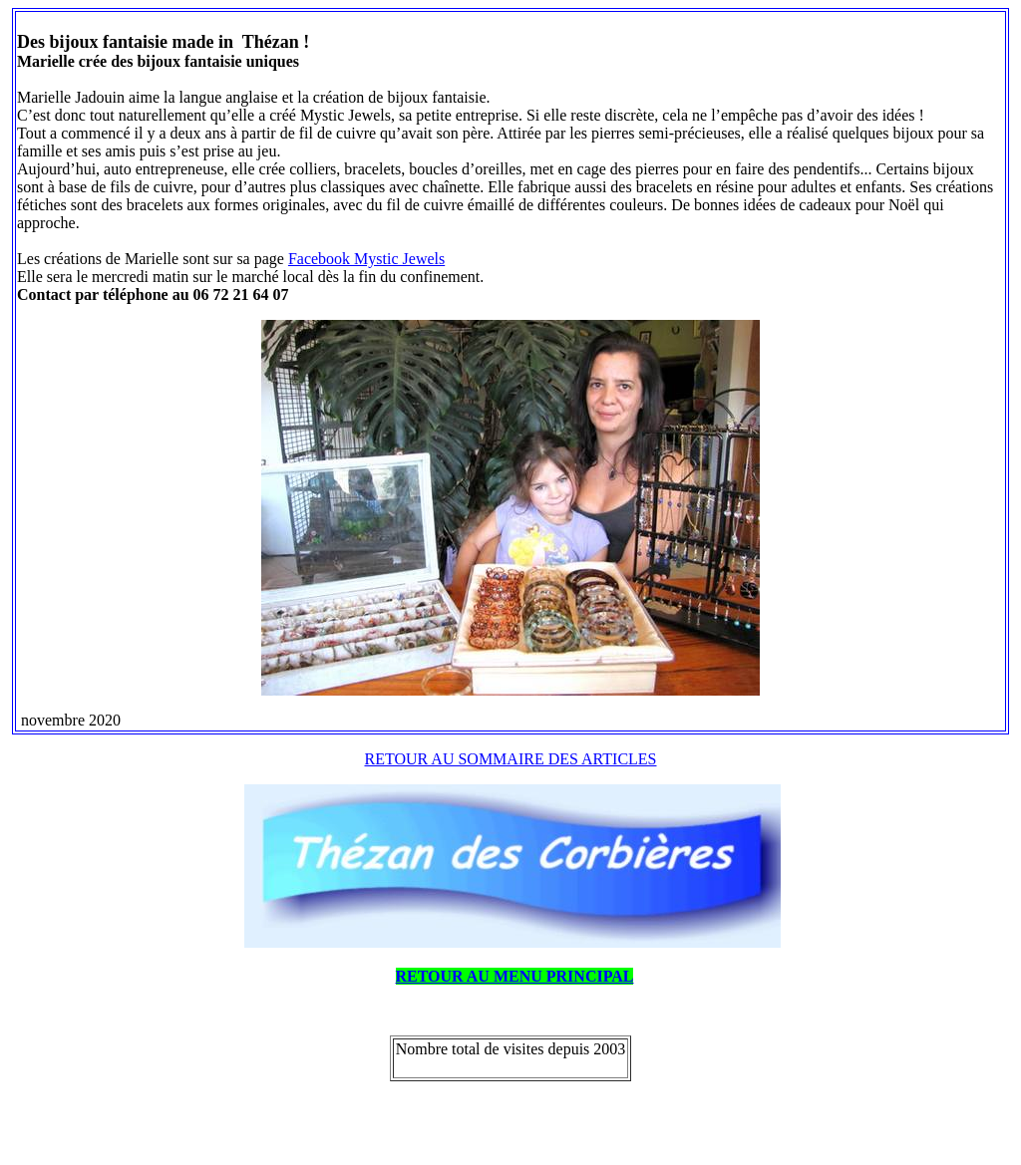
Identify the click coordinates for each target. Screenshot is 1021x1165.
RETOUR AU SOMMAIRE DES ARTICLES (511, 758)
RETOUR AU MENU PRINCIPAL (515, 976)
